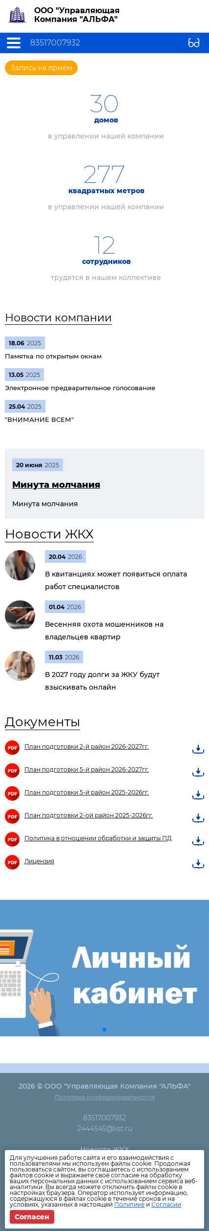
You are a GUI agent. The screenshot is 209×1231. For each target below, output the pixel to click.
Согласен (32, 1216)
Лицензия (39, 861)
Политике (129, 1204)
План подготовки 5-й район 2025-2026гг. (86, 792)
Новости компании (58, 317)
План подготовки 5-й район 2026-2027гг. (86, 769)
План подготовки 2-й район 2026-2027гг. (86, 746)
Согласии (166, 1204)
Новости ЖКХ (49, 534)
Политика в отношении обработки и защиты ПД (98, 838)
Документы (42, 722)
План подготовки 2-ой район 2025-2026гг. (88, 815)
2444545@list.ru (104, 1128)
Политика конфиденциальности (105, 1097)
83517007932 (55, 43)
